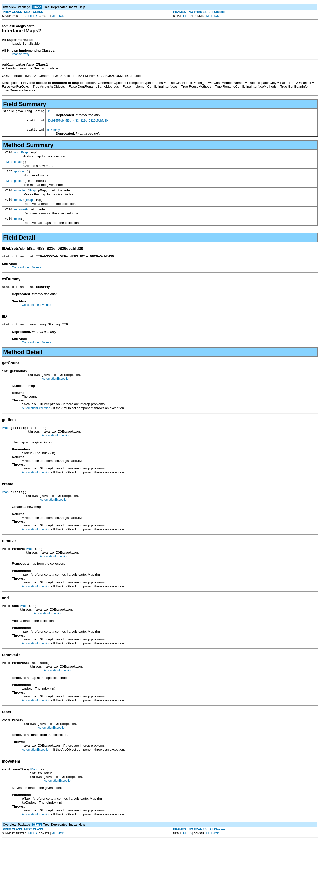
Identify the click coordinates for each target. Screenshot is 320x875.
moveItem (21, 195)
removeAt (20, 216)
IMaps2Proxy (21, 54)
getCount (20, 175)
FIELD (32, 16)
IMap (24, 154)
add (16, 154)
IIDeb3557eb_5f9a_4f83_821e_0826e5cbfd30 (77, 122)
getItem (19, 185)
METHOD (58, 16)
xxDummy (53, 131)
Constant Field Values (26, 275)
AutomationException (56, 390)
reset (17, 226)
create (18, 165)
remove (19, 206)
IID (48, 113)
